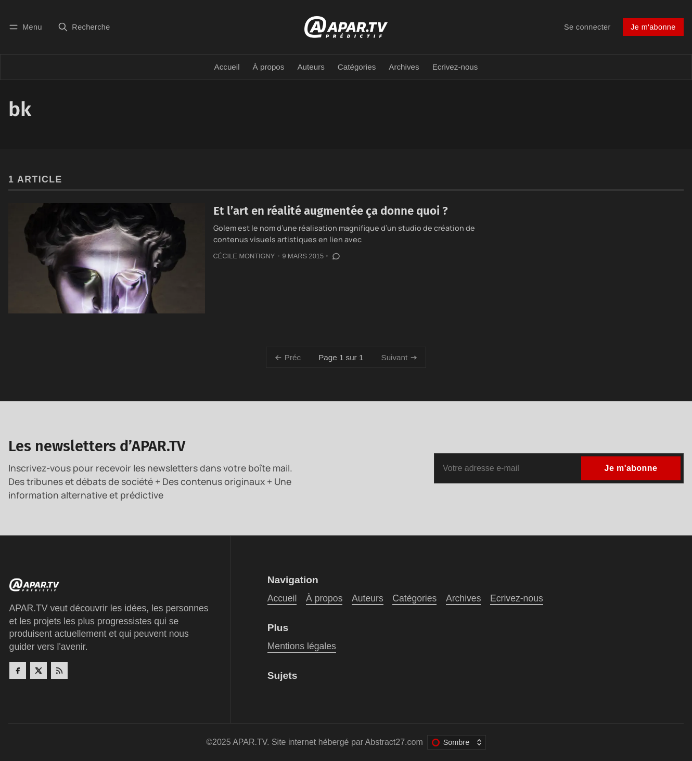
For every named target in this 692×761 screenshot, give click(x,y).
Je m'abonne (653, 27)
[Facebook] (17, 670)
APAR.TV (250, 742)
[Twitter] (38, 670)
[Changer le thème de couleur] (456, 742)
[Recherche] (84, 27)
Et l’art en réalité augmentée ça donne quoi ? (330, 211)
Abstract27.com (394, 742)
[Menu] (27, 27)
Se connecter (587, 27)
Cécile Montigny (244, 256)
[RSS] (59, 670)
